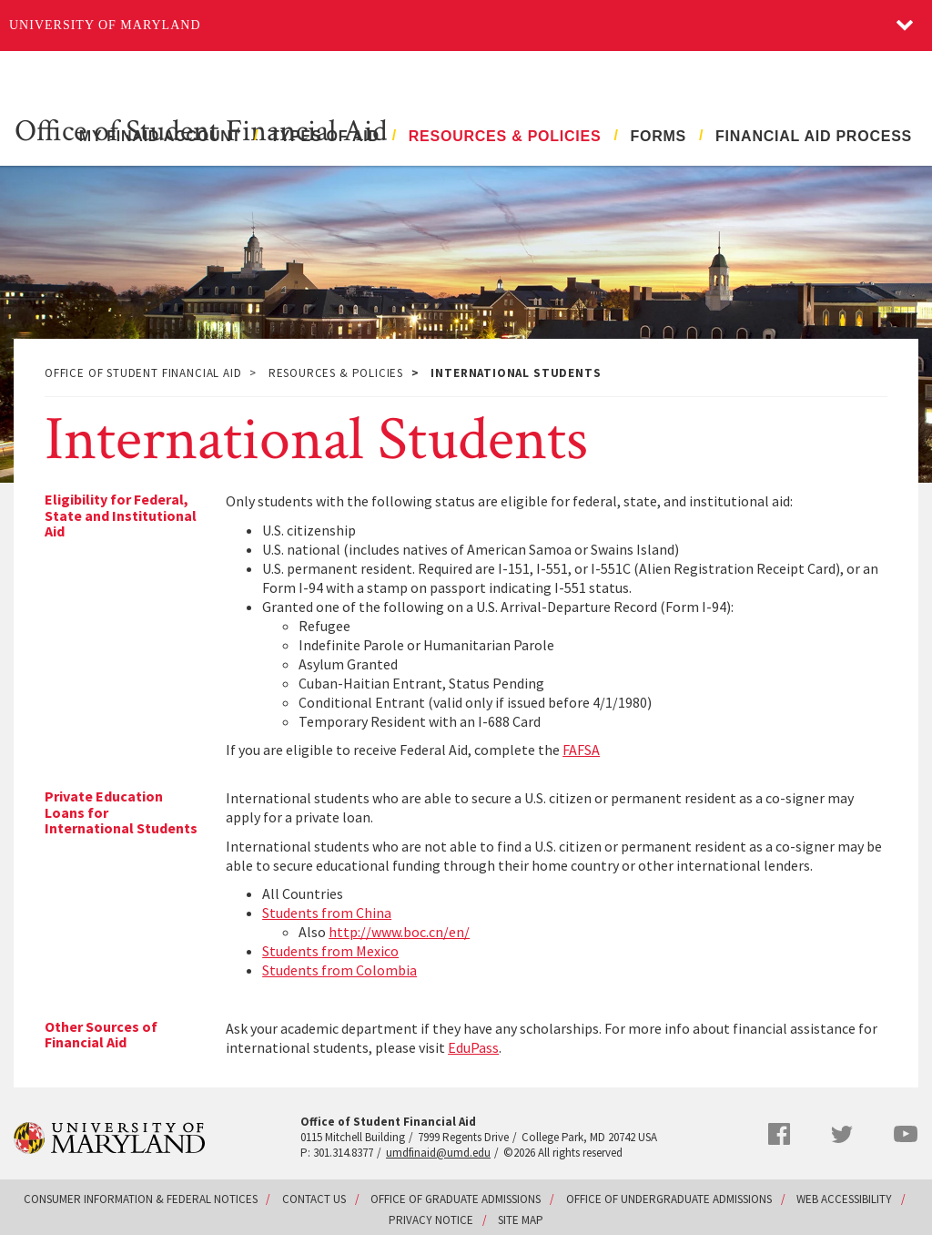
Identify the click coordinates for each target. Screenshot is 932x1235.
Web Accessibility (844, 1199)
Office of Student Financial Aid (201, 129)
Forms (658, 136)
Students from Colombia (339, 970)
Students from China (326, 912)
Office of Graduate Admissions (455, 1199)
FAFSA (581, 749)
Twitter (842, 1135)
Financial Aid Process (813, 136)
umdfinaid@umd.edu (438, 1152)
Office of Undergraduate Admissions (669, 1199)
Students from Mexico (330, 951)
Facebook (779, 1134)
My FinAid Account (160, 136)
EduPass (473, 1047)
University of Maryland (105, 25)
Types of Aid (325, 136)
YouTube (905, 1134)
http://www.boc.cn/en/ (399, 932)
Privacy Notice (431, 1220)
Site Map (520, 1220)
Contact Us (314, 1199)
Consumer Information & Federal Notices (141, 1199)
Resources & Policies (505, 136)
